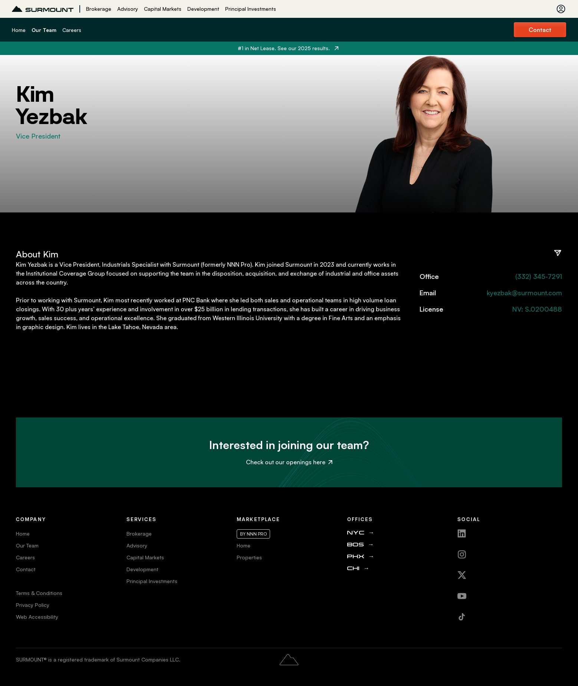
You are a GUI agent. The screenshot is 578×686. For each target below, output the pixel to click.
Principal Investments (250, 9)
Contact (540, 29)
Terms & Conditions (39, 593)
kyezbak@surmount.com (524, 293)
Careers (71, 30)
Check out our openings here (289, 462)
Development (203, 9)
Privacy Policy (32, 605)
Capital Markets (162, 9)
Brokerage (98, 9)
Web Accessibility (37, 617)
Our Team (44, 30)
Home (19, 30)
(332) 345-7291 (538, 276)
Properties (249, 557)
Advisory (127, 9)
